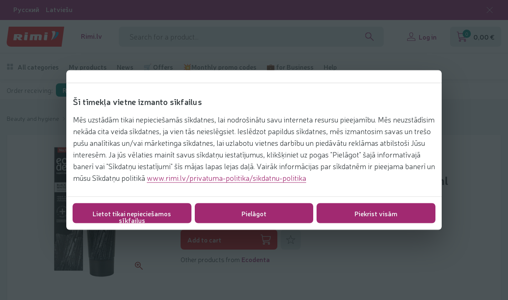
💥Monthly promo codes (220, 66)
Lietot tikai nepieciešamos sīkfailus (132, 216)
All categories (33, 66)
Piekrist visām (376, 213)
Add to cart (229, 240)
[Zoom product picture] (139, 266)
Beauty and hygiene (33, 118)
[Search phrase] (251, 37)
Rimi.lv (91, 36)
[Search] (370, 37)
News (125, 66)
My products (88, 66)
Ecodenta (255, 259)
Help (330, 66)
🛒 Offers (158, 66)
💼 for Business (290, 66)
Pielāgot (254, 213)
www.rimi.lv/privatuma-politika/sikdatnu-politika (226, 177)
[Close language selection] (490, 10)
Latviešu (59, 9)
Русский (26, 9)
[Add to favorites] (291, 240)
